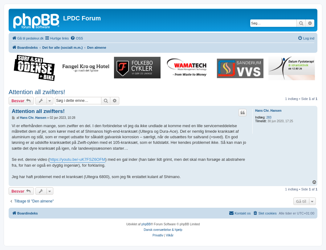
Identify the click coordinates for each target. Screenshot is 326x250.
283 (268, 117)
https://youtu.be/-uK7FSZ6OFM (77, 159)
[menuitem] (76, 38)
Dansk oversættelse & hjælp (163, 229)
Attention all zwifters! (37, 92)
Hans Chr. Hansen (268, 110)
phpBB (146, 224)
